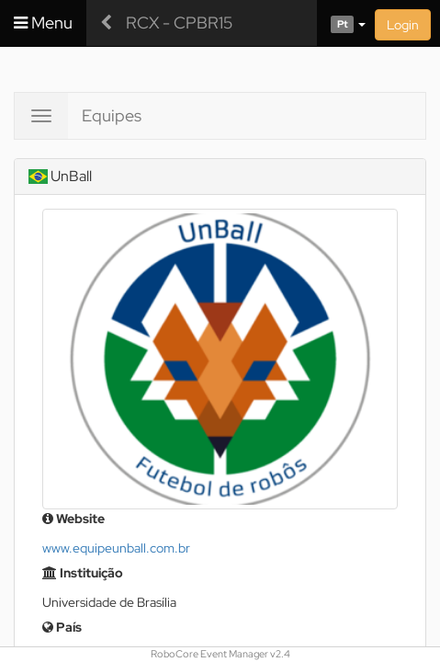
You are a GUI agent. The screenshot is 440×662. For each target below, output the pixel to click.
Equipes (111, 115)
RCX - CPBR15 (179, 22)
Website (73, 518)
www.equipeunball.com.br (116, 548)
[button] (341, 23)
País (62, 627)
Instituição (82, 573)
